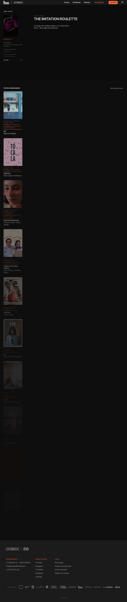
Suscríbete (113, 2)
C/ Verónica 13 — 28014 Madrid (18, 562)
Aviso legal (59, 562)
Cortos (66, 2)
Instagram (39, 566)
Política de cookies (62, 573)
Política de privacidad (63, 566)
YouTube (38, 562)
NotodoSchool (99, 2)
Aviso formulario (61, 570)
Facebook (39, 573)
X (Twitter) (39, 570)
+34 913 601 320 (12, 570)
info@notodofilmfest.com (15, 566)
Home (5, 11)
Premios (87, 2)
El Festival (76, 2)
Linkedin (38, 577)
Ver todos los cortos (116, 88)
